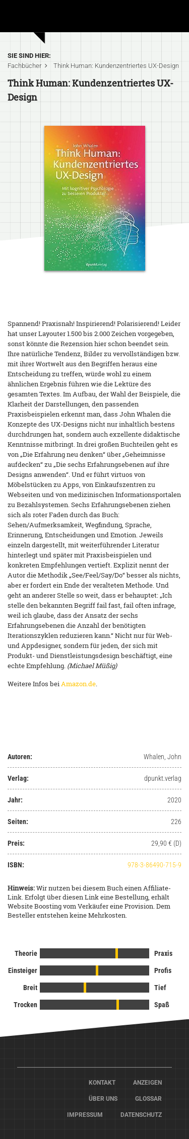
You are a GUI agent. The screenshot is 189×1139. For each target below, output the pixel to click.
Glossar (148, 1098)
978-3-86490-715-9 (154, 865)
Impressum (85, 1114)
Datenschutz (141, 1114)
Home (60, 15)
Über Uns (103, 1098)
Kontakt (102, 1082)
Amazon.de (78, 683)
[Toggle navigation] (167, 19)
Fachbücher (24, 65)
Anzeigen (147, 1082)
